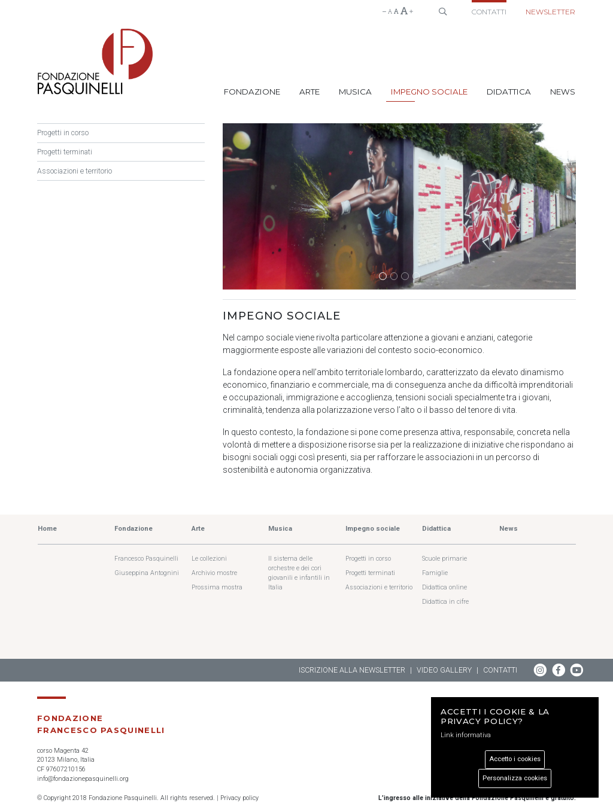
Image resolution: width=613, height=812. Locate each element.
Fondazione (252, 91)
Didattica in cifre (445, 602)
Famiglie (435, 573)
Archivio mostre (214, 573)
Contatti (489, 11)
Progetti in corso (63, 133)
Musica (355, 91)
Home (47, 529)
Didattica (509, 91)
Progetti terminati (64, 152)
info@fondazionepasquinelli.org (83, 779)
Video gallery (444, 669)
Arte (309, 91)
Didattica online (444, 587)
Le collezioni (209, 558)
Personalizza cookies (514, 778)
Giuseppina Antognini (146, 573)
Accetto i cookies (515, 759)
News (562, 91)
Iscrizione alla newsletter (352, 669)
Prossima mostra (217, 587)
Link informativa (466, 735)
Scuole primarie (444, 558)
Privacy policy (239, 798)
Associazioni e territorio (74, 171)
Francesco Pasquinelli (146, 558)
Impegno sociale (429, 91)
